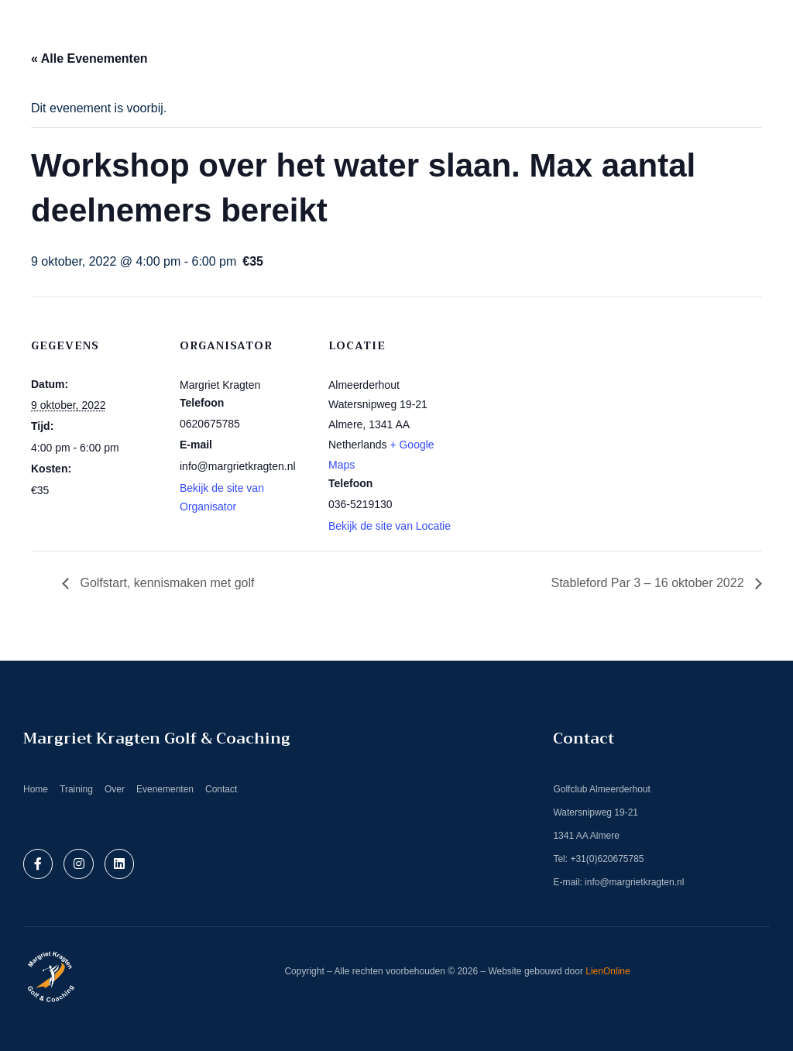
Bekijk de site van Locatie (389, 526)
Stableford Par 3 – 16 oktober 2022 (649, 582)
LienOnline (607, 971)
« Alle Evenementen (89, 58)
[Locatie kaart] (558, 403)
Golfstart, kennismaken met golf (165, 582)
